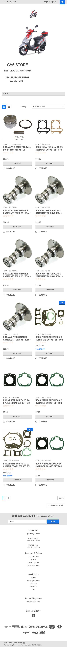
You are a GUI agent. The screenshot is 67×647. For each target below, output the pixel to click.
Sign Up (53, 2)
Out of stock (17, 226)
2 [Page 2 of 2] (8, 498)
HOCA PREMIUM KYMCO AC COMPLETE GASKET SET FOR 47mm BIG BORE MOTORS (49, 340)
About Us (33, 583)
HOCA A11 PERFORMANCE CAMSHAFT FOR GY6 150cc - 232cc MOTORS (49, 213)
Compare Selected (56, 505)
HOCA (5, 144)
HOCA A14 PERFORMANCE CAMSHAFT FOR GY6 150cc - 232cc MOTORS (49, 276)
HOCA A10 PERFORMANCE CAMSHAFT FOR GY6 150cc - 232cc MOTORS (17, 213)
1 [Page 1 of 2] (4, 498)
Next (62, 498)
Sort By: (23, 107)
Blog (33, 589)
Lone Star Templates (35, 645)
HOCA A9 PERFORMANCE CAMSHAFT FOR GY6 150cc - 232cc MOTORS (17, 340)
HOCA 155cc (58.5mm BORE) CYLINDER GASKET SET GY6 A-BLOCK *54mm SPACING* (49, 150)
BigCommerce (15, 645)
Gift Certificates (33, 556)
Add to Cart (17, 163)
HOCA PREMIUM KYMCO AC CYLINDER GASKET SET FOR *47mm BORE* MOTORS (48, 403)
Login (46, 2)
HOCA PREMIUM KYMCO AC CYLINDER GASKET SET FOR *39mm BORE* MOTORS (16, 403)
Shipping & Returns (33, 565)
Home (33, 578)
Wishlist (33, 559)
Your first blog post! (33, 602)
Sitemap (21, 643)
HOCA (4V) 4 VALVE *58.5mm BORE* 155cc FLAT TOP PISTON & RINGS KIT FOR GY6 (17, 150)
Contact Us (33, 586)
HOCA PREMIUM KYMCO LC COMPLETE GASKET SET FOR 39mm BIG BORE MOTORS (17, 466)
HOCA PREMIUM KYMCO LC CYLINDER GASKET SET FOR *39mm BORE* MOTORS (48, 466)
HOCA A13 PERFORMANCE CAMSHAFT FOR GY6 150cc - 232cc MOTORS (17, 276)
